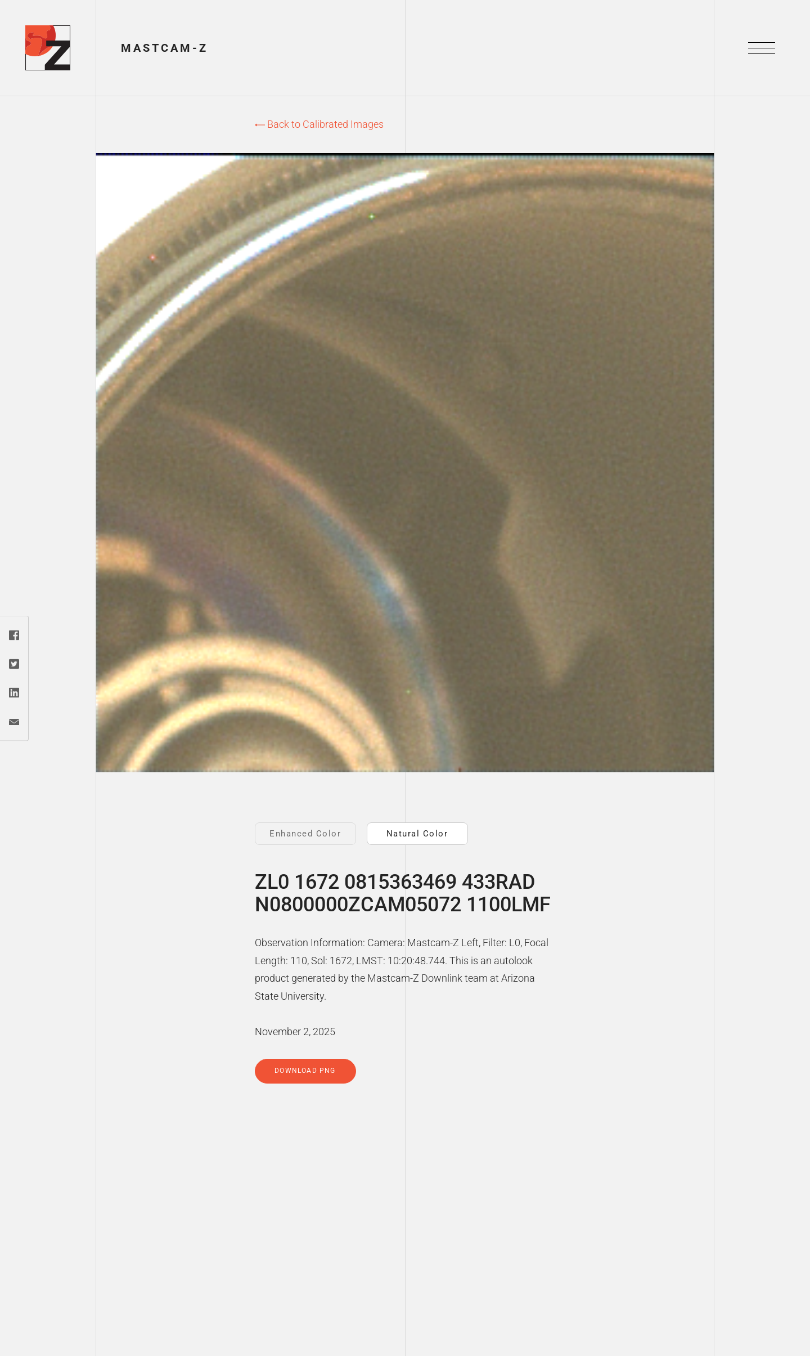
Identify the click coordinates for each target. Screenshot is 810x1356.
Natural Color (417, 834)
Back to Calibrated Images (319, 124)
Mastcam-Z (164, 48)
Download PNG (304, 1071)
